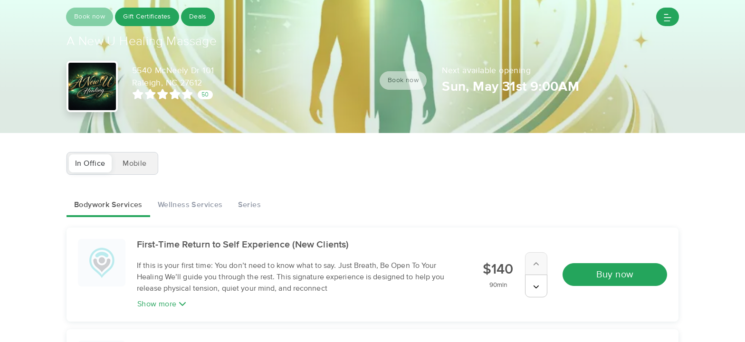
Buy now (615, 275)
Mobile (134, 163)
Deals (198, 16)
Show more (161, 304)
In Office (90, 163)
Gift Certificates (147, 16)
